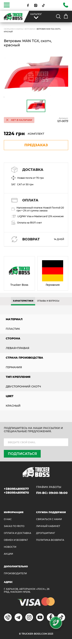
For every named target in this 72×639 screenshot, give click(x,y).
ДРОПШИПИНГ (45, 533)
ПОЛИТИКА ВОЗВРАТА (50, 539)
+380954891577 (16, 488)
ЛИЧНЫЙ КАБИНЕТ (48, 526)
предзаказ (36, 145)
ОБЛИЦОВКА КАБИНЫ (13, 29)
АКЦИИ (8, 553)
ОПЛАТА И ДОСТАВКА (17, 533)
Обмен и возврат (16, 539)
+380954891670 (16, 492)
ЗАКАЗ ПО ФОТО (14, 526)
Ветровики (30, 29)
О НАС (8, 519)
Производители (15, 573)
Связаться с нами (49, 519)
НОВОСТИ (10, 546)
